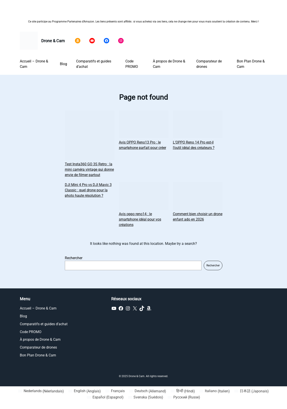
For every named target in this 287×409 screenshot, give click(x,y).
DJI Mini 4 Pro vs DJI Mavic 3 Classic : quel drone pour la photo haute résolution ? (88, 190)
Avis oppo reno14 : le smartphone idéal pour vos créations (140, 219)
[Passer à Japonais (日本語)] (251, 391)
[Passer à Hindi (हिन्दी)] (182, 391)
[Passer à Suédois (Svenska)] (145, 397)
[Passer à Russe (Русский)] (183, 397)
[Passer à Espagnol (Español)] (105, 397)
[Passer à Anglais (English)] (84, 391)
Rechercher (73, 258)
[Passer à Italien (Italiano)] (214, 391)
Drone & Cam (53, 40)
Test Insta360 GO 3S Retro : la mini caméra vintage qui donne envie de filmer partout (89, 169)
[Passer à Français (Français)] (115, 391)
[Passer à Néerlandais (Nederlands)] (41, 391)
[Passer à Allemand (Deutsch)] (147, 391)
